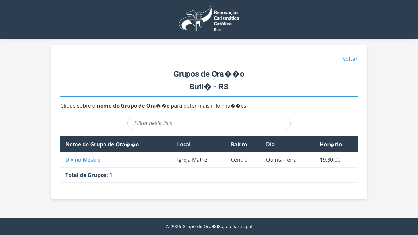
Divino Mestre (82, 159)
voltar (350, 58)
